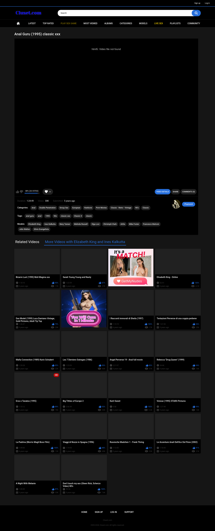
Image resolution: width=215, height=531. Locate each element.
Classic (146, 208)
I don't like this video (21, 191)
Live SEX (158, 23)
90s (55, 216)
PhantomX (188, 204)
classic (89, 216)
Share (175, 192)
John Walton (24, 229)
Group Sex (64, 208)
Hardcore (88, 208)
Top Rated (48, 23)
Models (143, 23)
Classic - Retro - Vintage (121, 208)
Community (194, 23)
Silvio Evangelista (41, 229)
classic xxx (65, 216)
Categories (126, 23)
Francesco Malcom (151, 224)
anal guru (30, 216)
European (76, 208)
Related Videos (27, 242)
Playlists (175, 23)
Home (18, 23)
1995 (48, 216)
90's (137, 208)
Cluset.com (104, 525)
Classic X (78, 216)
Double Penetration (47, 208)
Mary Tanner (65, 224)
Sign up (197, 3)
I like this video (17, 191)
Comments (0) (188, 192)
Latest (32, 23)
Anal (33, 208)
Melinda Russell (81, 224)
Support (129, 512)
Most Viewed (90, 23)
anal (39, 216)
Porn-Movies (101, 208)
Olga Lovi (95, 224)
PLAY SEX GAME (68, 23)
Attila (122, 224)
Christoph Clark (109, 224)
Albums (108, 23)
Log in (207, 3)
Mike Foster (134, 224)
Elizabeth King (34, 224)
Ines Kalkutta (50, 224)
